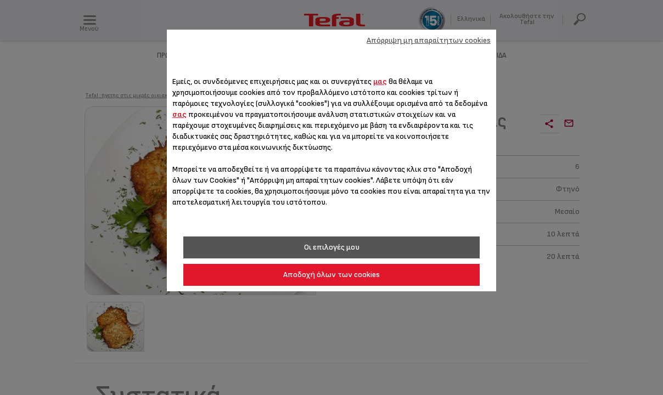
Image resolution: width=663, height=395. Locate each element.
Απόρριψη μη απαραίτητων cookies (429, 40)
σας (179, 114)
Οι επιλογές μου (331, 247)
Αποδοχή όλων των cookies (331, 274)
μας (380, 81)
